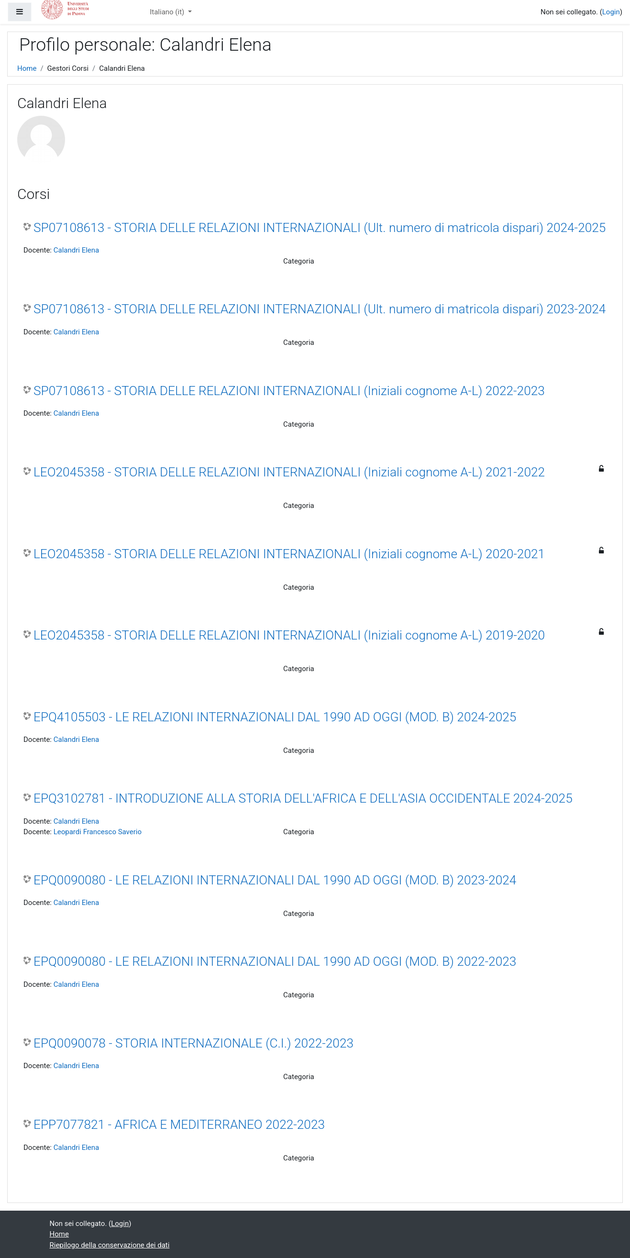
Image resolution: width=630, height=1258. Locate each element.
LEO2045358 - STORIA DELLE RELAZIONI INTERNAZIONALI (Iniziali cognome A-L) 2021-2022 (289, 472)
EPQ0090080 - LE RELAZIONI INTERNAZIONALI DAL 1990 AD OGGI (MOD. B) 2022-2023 (274, 961)
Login (611, 12)
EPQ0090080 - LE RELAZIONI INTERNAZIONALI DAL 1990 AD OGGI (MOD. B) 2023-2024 (274, 880)
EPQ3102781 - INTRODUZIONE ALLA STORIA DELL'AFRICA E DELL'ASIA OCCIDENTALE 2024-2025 (303, 798)
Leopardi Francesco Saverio (98, 832)
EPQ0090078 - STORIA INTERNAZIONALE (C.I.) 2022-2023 (193, 1043)
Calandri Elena (76, 250)
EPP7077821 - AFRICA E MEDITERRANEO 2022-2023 (179, 1124)
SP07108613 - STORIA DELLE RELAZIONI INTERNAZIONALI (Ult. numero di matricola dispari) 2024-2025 (319, 228)
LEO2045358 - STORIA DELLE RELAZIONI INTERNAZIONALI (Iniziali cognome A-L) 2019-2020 (289, 635)
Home (26, 68)
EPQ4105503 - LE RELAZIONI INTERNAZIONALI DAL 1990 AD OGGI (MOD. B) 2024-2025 (274, 717)
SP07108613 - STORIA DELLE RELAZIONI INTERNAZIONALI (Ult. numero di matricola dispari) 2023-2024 (319, 309)
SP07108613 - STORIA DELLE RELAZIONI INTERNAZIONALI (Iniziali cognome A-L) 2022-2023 (289, 391)
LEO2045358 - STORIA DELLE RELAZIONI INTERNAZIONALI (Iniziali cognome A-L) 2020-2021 (289, 554)
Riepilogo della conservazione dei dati (110, 1245)
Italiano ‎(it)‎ (168, 12)
